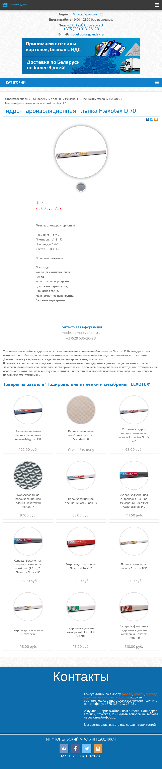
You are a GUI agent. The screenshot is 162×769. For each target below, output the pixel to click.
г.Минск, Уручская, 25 (86, 14)
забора (127, 694)
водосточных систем (99, 697)
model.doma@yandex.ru (87, 34)
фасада (151, 694)
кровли (139, 694)
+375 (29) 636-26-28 (85, 25)
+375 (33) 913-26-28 (81, 28)
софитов (122, 697)
